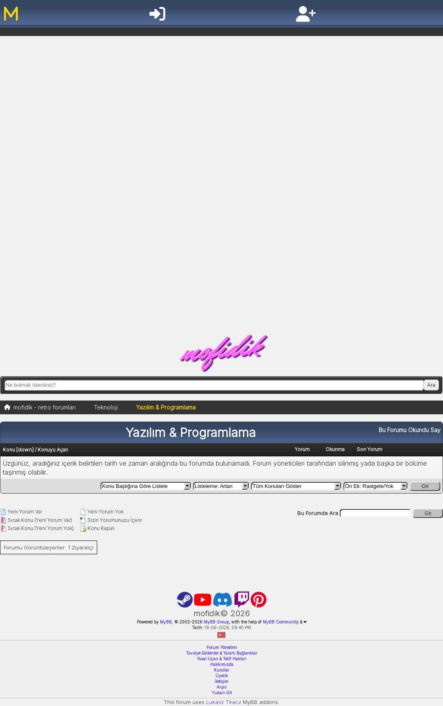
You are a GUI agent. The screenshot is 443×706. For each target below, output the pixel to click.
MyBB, (166, 621)
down (25, 449)
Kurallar (221, 670)
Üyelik (221, 675)
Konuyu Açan (53, 450)
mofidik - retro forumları (44, 407)
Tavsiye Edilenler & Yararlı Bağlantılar (221, 653)
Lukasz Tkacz (223, 702)
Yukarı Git (222, 692)
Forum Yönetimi (222, 647)
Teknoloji (106, 407)
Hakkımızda (221, 664)
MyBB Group (215, 621)
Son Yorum (369, 449)
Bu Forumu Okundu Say (410, 429)
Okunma (335, 449)
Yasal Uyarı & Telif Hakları (221, 658)
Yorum (302, 449)
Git (425, 486)
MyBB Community (281, 621)
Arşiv (222, 687)
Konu (9, 450)
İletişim (221, 681)
